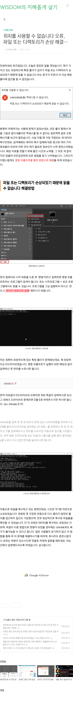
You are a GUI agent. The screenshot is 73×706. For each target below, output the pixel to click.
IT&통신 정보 (9, 620)
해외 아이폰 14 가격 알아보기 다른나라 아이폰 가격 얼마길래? (27, 648)
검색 (61, 6)
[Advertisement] (36, 575)
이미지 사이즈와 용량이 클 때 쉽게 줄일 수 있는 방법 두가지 (26, 638)
